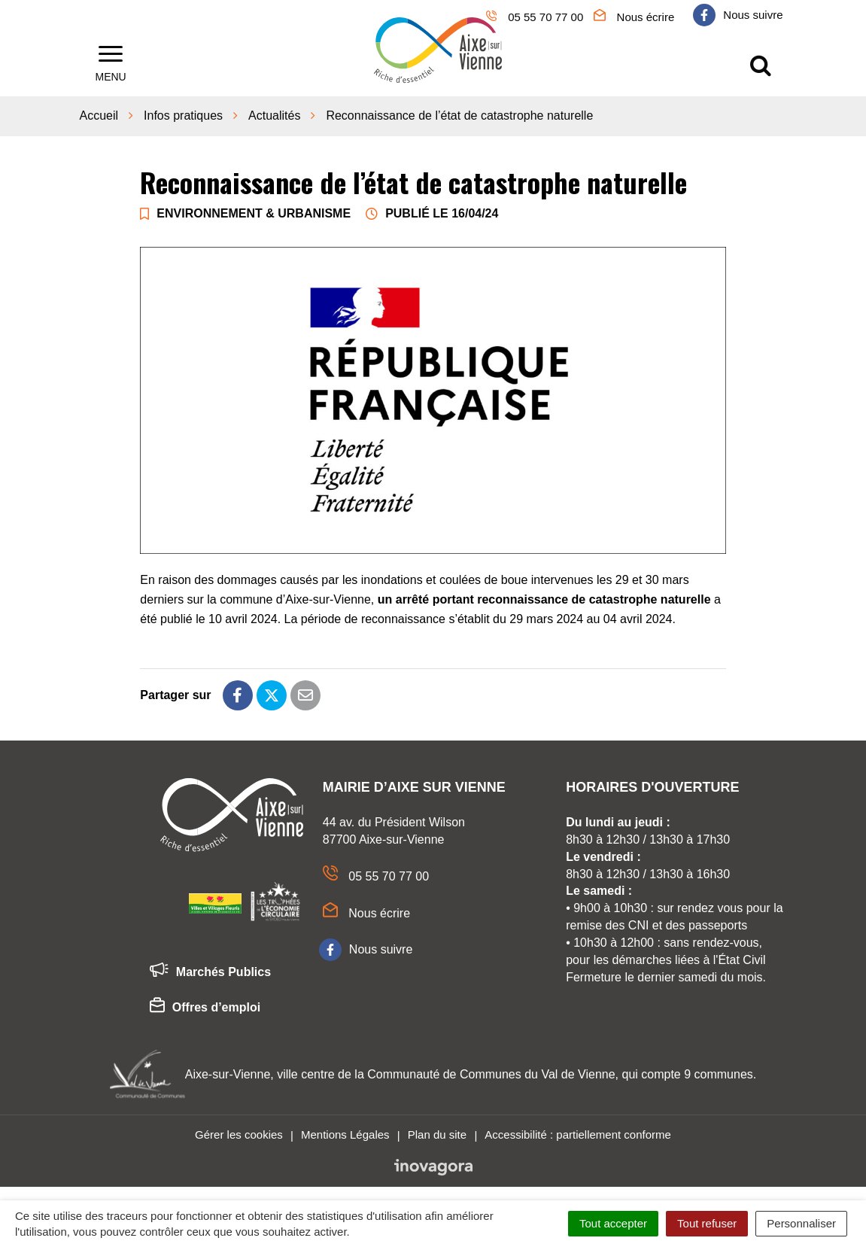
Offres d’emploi (205, 1006)
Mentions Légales (345, 1133)
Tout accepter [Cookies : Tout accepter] (613, 1223)
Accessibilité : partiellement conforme (578, 1133)
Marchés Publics (210, 971)
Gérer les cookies (239, 1133)
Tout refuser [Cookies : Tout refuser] (707, 1223)
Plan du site (437, 1133)
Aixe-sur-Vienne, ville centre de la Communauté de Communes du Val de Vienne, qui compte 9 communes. (471, 1072)
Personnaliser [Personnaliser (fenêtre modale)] (801, 1223)
